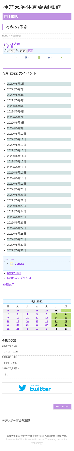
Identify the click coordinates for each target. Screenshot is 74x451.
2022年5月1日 (16, 83)
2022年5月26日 (16, 222)
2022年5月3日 (16, 94)
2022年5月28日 (16, 233)
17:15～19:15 (11, 351)
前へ (27, 57)
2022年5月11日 (16, 139)
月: (6, 50)
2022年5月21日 (16, 194)
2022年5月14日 (16, 155)
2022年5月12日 (16, 144)
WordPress (25, 439)
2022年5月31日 (16, 250)
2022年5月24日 (16, 211)
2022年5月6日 (16, 111)
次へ (50, 57)
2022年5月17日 (16, 172)
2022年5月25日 (16, 217)
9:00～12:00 (10, 363)
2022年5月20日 (16, 189)
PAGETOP (62, 406)
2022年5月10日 (16, 133)
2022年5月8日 (16, 122)
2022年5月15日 (16, 161)
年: (17, 50)
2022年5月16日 (16, 167)
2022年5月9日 (16, 128)
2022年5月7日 (16, 117)
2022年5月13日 (16, 150)
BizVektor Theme (43, 439)
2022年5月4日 (16, 100)
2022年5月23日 (16, 205)
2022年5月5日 (16, 105)
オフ (6, 374)
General (17, 263)
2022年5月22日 (16, 200)
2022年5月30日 (16, 244)
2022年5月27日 (16, 228)
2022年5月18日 (16, 178)
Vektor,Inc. (62, 439)
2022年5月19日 (16, 183)
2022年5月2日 (16, 89)
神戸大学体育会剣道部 (32, 436)
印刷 (8, 284)
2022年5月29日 (16, 239)
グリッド (11, 43)
